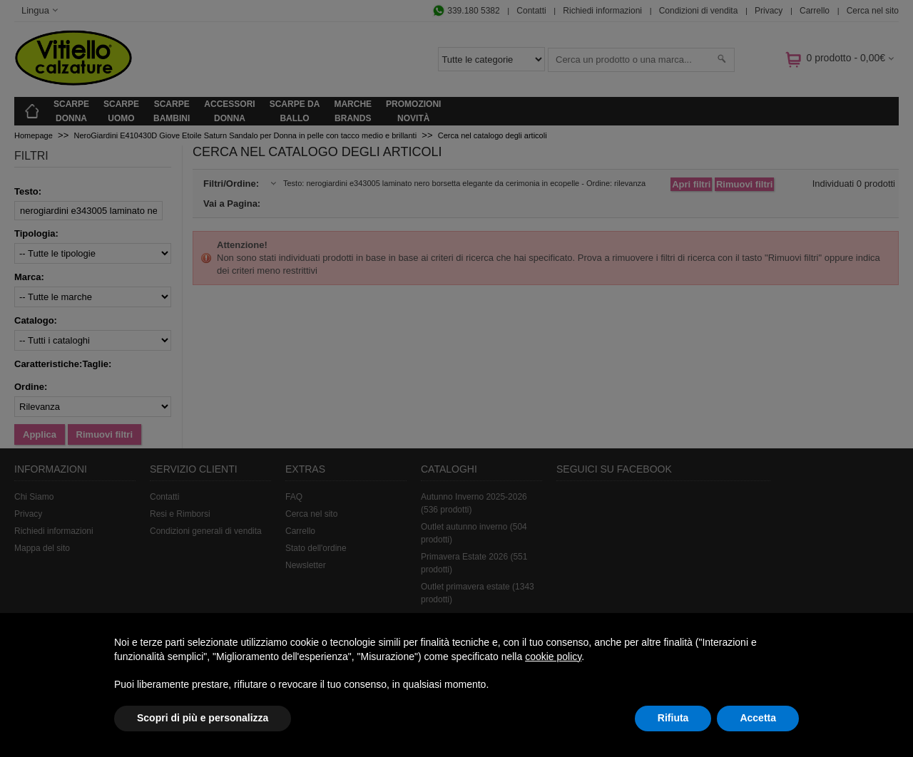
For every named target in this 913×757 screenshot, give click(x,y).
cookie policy (553, 656)
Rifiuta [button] (673, 717)
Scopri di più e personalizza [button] (202, 717)
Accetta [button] (758, 717)
